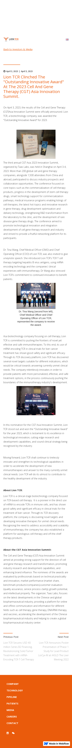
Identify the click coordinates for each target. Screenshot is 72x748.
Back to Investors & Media (17, 49)
